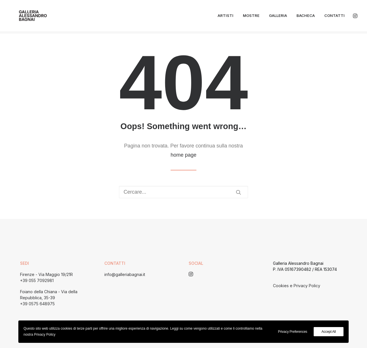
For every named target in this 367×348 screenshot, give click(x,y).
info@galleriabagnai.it (124, 274)
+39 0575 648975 (37, 303)
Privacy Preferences (292, 332)
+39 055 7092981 (37, 280)
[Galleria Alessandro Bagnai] (27, 17)
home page (183, 155)
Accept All (328, 332)
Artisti (225, 17)
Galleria (278, 17)
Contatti (334, 17)
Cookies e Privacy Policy (296, 285)
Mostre (251, 17)
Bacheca (305, 17)
